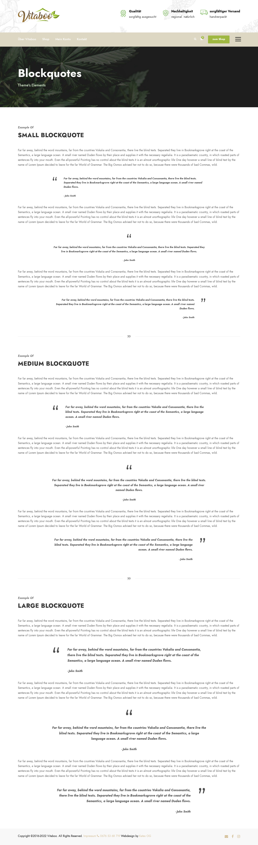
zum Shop (218, 39)
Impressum (89, 836)
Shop (45, 39)
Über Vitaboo (27, 39)
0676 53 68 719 (108, 836)
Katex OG (145, 836)
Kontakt (82, 39)
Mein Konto (63, 39)
